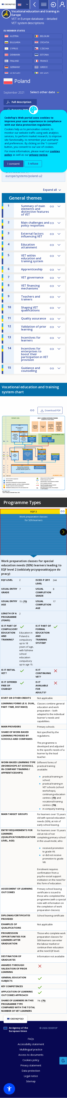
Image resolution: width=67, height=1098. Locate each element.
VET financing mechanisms (24, 286)
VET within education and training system (25, 258)
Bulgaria (15, 42)
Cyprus (14, 48)
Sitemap (31, 1081)
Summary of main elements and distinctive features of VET (28, 210)
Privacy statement (30, 1065)
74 (54, 805)
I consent (13, 164)
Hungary (15, 73)
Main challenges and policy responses (28, 223)
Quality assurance (27, 318)
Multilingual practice (30, 1049)
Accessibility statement (31, 1044)
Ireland (44, 73)
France (44, 60)
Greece (44, 67)
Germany (15, 67)
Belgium (44, 36)
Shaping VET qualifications (24, 308)
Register (62, 4)
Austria (14, 36)
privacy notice (38, 154)
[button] (9, 1088)
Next (63, 532)
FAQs (31, 1039)
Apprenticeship (25, 269)
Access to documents (30, 1054)
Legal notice (31, 1076)
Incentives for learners (24, 338)
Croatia (44, 42)
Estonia (44, 54)
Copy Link (51, 206)
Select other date (42, 92)
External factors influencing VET (26, 234)
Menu (43, 4)
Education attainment (22, 245)
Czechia (44, 48)
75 (43, 1000)
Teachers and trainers (24, 297)
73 (54, 797)
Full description (21, 102)
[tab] (33, 532)
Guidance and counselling (24, 369)
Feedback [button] (63, 1061)
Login (53, 4)
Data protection (31, 1070)
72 (25, 601)
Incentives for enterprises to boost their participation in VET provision (28, 354)
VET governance (26, 277)
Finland (14, 60)
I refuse (33, 163)
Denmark (15, 54)
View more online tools (34, 4)
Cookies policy (31, 1060)
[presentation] (33, 532)
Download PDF (53, 410)
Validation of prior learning (27, 327)
